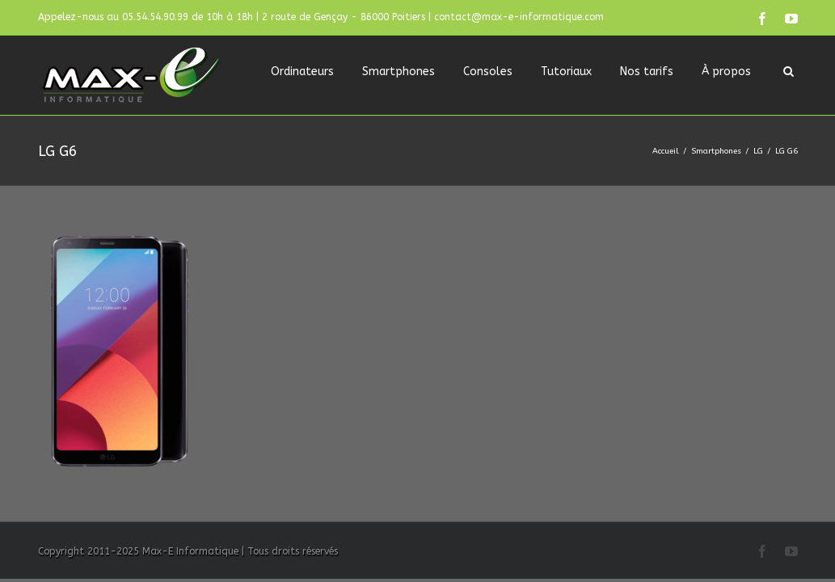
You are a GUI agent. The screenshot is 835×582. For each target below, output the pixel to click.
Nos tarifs (646, 71)
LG (758, 151)
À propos (726, 71)
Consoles (487, 71)
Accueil (665, 151)
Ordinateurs (302, 71)
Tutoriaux (566, 71)
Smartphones (398, 71)
